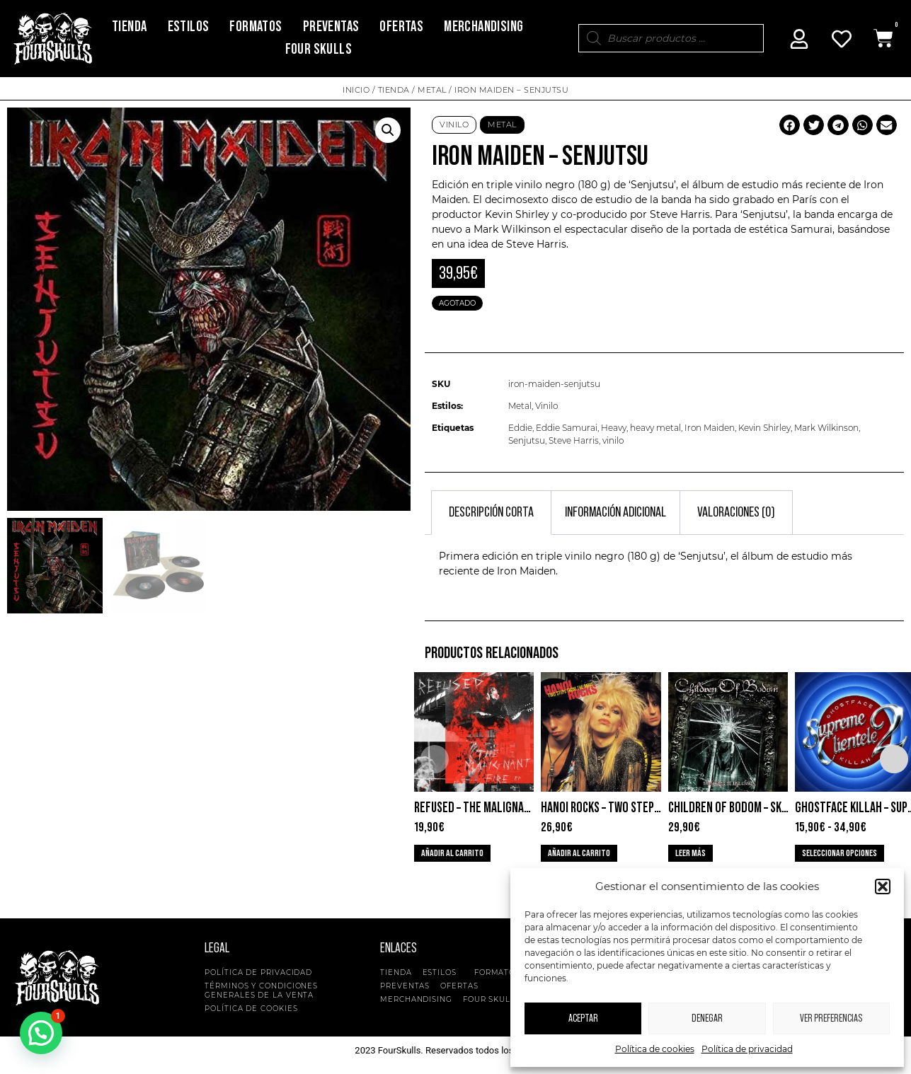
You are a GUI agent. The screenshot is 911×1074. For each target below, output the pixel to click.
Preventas (331, 26)
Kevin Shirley (764, 427)
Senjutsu (526, 440)
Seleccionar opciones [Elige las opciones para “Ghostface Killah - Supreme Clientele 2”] (839, 853)
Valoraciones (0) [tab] (736, 512)
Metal (432, 90)
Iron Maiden (709, 427)
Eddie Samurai (566, 427)
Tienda (129, 26)
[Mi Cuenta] (799, 39)
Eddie (520, 427)
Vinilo (454, 124)
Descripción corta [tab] (491, 512)
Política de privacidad (747, 1049)
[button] (883, 886)
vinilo (613, 440)
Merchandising (483, 26)
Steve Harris (574, 440)
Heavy (613, 427)
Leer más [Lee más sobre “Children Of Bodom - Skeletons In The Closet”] (690, 853)
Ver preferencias (831, 1018)
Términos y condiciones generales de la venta (261, 990)
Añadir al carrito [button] (452, 853)
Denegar (707, 1018)
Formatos (255, 26)
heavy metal (655, 427)
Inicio (356, 90)
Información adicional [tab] (615, 512)
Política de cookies (654, 1049)
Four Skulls (318, 49)
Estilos (189, 26)
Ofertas (401, 26)
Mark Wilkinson (826, 427)
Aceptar (583, 1018)
